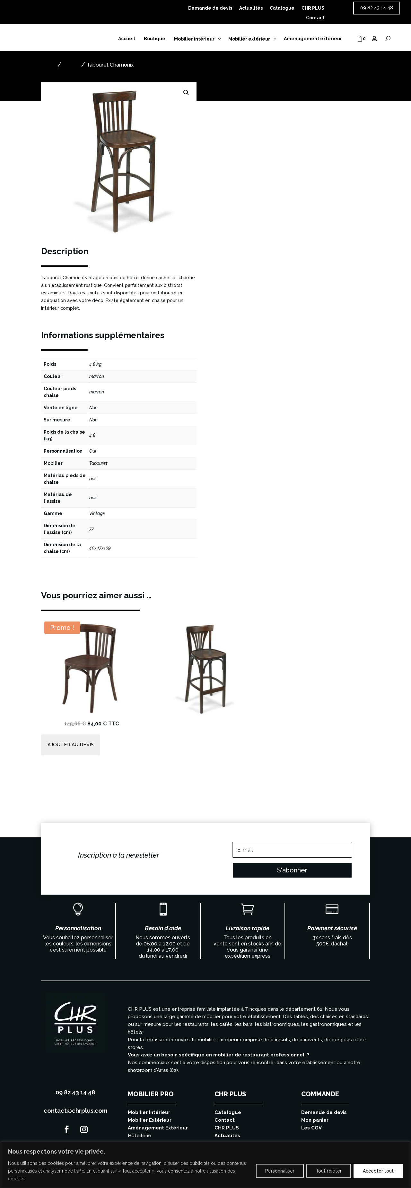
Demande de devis (210, 8)
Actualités (251, 8)
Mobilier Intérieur (149, 1112)
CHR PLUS (313, 8)
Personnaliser (279, 1171)
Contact (315, 17)
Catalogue (282, 8)
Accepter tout (378, 1171)
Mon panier (314, 1120)
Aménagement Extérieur (158, 1128)
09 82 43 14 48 (376, 8)
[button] (186, 92)
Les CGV (311, 1128)
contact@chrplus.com (75, 1110)
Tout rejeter (329, 1171)
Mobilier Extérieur (149, 1120)
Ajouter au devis (244, 157)
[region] (205, 1165)
